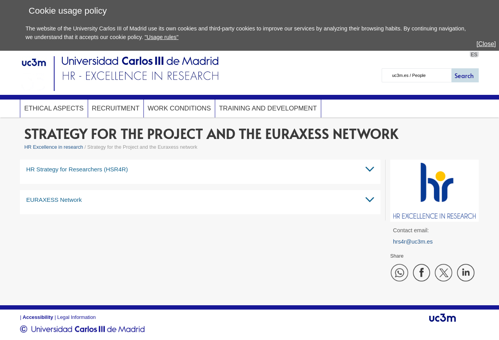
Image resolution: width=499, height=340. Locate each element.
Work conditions (179, 108)
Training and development (268, 108)
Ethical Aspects (53, 108)
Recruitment (116, 108)
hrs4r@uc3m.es (413, 242)
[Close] (486, 44)
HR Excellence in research (53, 147)
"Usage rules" (162, 37)
